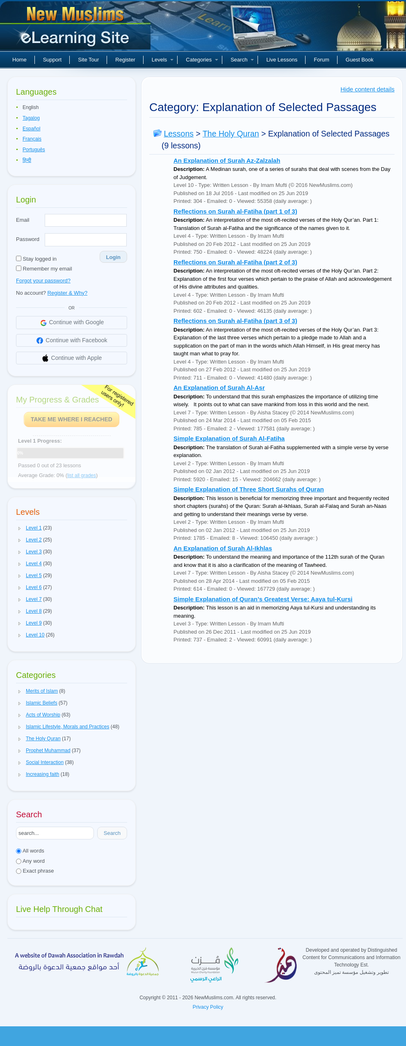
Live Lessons (281, 60)
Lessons (179, 133)
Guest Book (360, 60)
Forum (321, 60)
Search (242, 60)
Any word (30, 861)
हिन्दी (27, 160)
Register (125, 60)
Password (27, 239)
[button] (19, 528)
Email (23, 220)
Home (19, 60)
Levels (163, 60)
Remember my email (44, 269)
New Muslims (76, 29)
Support (52, 60)
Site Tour (88, 60)
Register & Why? (68, 293)
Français (32, 139)
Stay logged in (36, 259)
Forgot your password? (43, 280)
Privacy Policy (208, 1007)
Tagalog (31, 118)
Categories (202, 60)
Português (34, 149)
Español (31, 129)
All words (30, 851)
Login (113, 257)
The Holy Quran (231, 133)
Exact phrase (35, 871)
